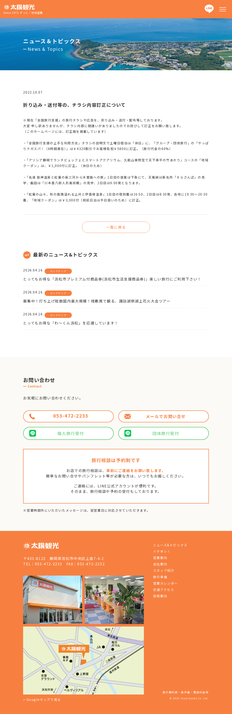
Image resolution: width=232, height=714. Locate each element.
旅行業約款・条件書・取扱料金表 (186, 692)
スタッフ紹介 (163, 570)
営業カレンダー (165, 583)
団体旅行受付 (151, 433)
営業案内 (160, 557)
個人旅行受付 (56, 433)
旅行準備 (160, 577)
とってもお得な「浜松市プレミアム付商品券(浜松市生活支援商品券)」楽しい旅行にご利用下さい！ (112, 279)
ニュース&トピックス (170, 545)
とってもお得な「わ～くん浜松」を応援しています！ (70, 323)
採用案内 (160, 596)
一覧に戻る (116, 227)
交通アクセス (163, 589)
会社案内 (160, 564)
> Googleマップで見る (42, 699)
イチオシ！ (162, 551)
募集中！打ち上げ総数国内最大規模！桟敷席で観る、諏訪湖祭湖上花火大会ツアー (96, 301)
